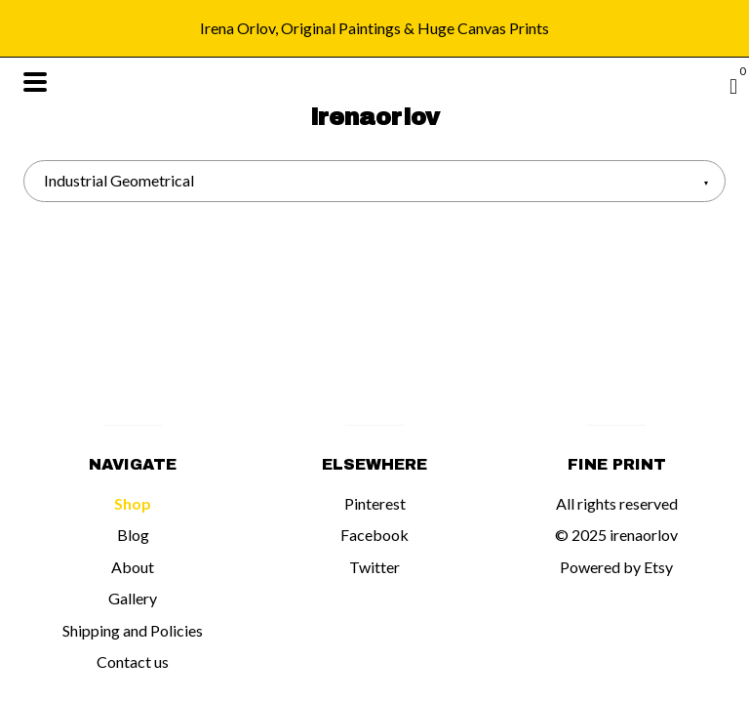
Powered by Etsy (616, 567)
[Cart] (733, 86)
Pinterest (375, 503)
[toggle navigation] (35, 82)
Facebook (374, 534)
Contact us (133, 661)
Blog (133, 534)
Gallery (132, 598)
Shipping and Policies (132, 630)
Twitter (374, 567)
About (132, 567)
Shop (132, 503)
